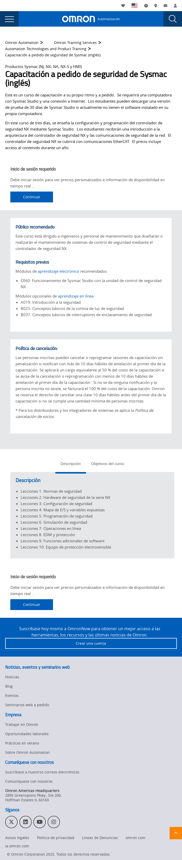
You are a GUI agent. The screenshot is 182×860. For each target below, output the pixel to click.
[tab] (70, 465)
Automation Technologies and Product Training (45, 48)
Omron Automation (22, 42)
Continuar (31, 196)
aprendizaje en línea (76, 296)
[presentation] (9, 19)
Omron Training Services (75, 42)
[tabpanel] (92, 515)
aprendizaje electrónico (58, 271)
